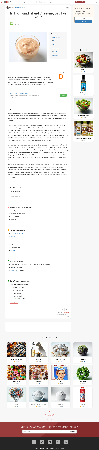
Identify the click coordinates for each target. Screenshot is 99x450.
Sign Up (90, 2)
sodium (13, 250)
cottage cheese (15, 270)
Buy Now (63, 95)
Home (36, 448)
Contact (52, 448)
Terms (62, 448)
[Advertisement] (36, 326)
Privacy (57, 448)
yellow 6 (13, 242)
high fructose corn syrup (18, 233)
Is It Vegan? (23, 2)
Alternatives (56, 55)
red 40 (13, 236)
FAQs (54, 44)
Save (67, 7)
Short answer (56, 37)
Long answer (56, 40)
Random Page (80, 1)
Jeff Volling (66, 312)
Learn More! (14, 302)
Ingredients (56, 51)
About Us (15, 2)
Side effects (56, 48)
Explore (31, 2)
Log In (96, 2)
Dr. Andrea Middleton (20, 7)
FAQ (47, 448)
